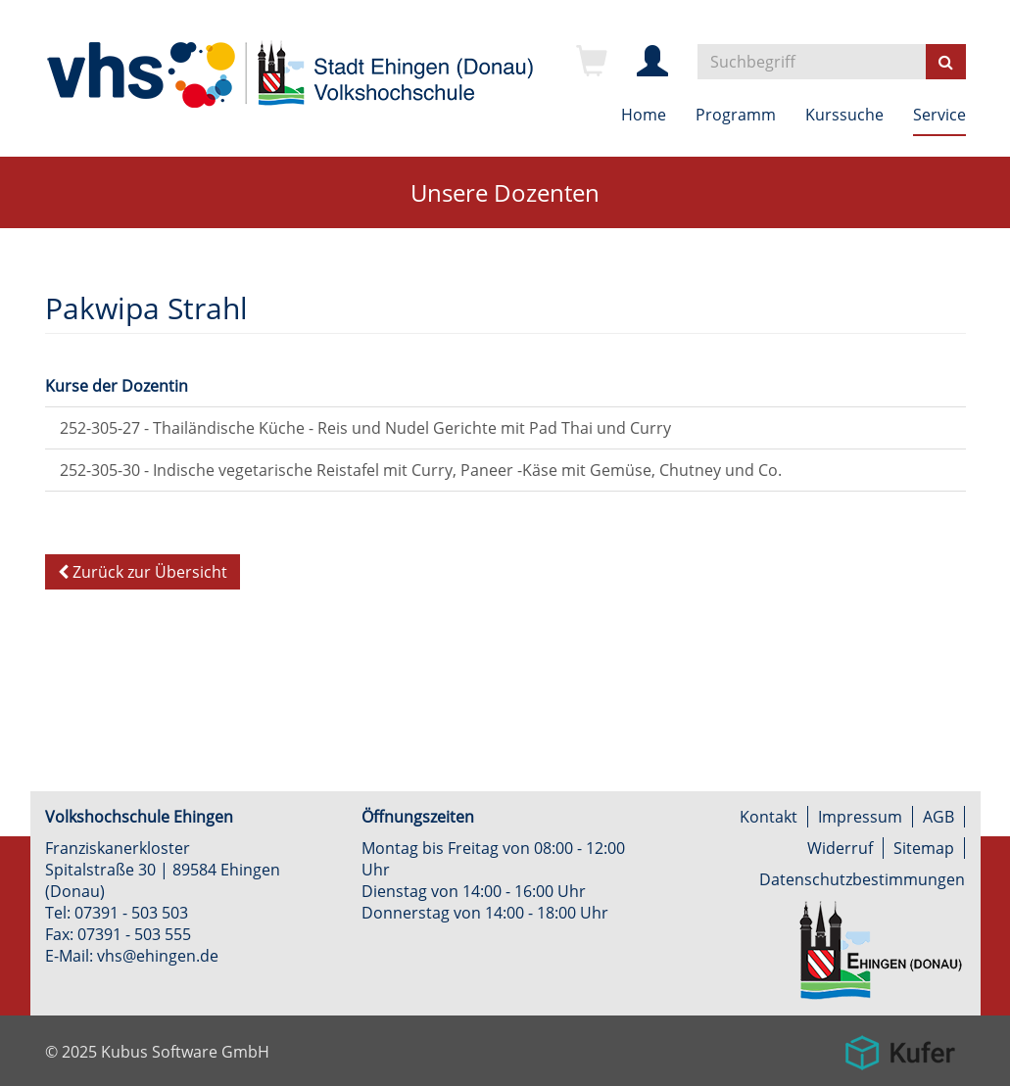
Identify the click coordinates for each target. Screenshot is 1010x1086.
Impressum (860, 816)
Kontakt (768, 816)
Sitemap (923, 848)
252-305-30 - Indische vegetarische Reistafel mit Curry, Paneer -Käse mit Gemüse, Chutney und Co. (421, 470)
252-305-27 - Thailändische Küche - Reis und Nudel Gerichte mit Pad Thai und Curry (365, 428)
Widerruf (840, 848)
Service (939, 114)
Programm (736, 114)
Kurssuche (844, 114)
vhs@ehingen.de (157, 956)
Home (643, 114)
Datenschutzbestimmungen (862, 879)
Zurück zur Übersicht (142, 572)
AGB (938, 816)
